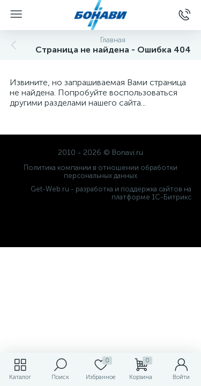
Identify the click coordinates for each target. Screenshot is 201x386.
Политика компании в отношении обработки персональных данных (100, 172)
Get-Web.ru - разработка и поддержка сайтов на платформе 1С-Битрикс (111, 193)
